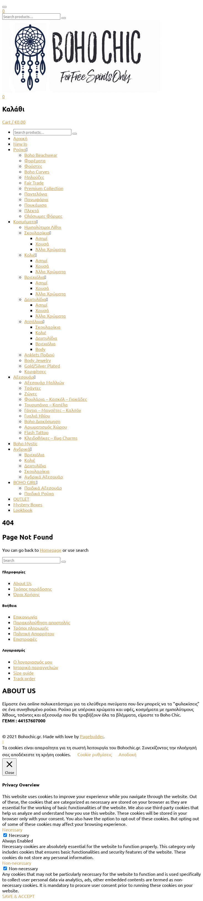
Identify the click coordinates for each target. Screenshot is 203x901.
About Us (22, 583)
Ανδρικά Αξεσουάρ (43, 476)
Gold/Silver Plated (42, 365)
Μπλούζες (34, 177)
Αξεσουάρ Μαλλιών (44, 382)
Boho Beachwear (40, 155)
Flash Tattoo (36, 432)
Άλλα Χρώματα (50, 249)
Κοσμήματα (24, 221)
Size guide (23, 672)
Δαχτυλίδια (35, 299)
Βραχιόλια (34, 277)
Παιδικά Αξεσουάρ (43, 487)
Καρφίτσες (35, 371)
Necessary (19, 835)
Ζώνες (30, 393)
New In (20, 143)
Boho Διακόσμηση (42, 421)
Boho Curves (36, 171)
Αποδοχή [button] (127, 754)
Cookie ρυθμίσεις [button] (94, 754)
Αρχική (20, 138)
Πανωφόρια (36, 199)
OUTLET (21, 499)
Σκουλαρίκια (37, 232)
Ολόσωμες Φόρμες (43, 216)
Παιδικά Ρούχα (39, 493)
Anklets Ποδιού (39, 354)
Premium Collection (43, 188)
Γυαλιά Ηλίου (37, 415)
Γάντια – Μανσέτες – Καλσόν (52, 410)
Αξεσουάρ (23, 376)
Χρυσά (42, 243)
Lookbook (22, 510)
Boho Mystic (25, 443)
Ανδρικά (21, 449)
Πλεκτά (31, 210)
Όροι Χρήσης (26, 594)
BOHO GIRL (24, 482)
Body (40, 349)
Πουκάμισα (35, 204)
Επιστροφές (25, 639)
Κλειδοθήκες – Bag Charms (50, 438)
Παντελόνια (35, 193)
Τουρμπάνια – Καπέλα (46, 404)
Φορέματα (35, 160)
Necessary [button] (12, 829)
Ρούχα (19, 149)
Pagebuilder (91, 736)
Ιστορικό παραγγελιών (35, 667)
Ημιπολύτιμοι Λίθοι (42, 227)
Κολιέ (29, 254)
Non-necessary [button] (16, 862)
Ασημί (41, 238)
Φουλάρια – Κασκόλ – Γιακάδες (55, 399)
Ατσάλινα (33, 321)
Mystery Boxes (27, 504)
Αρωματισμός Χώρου (45, 426)
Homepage (50, 550)
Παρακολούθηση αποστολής (41, 622)
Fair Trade (34, 182)
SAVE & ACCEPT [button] (18, 896)
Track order (24, 678)
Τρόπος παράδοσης (32, 588)
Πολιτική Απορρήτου (33, 633)
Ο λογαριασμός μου (32, 661)
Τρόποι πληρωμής (30, 628)
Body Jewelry (37, 360)
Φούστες (33, 166)
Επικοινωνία (25, 616)
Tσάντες (32, 388)
